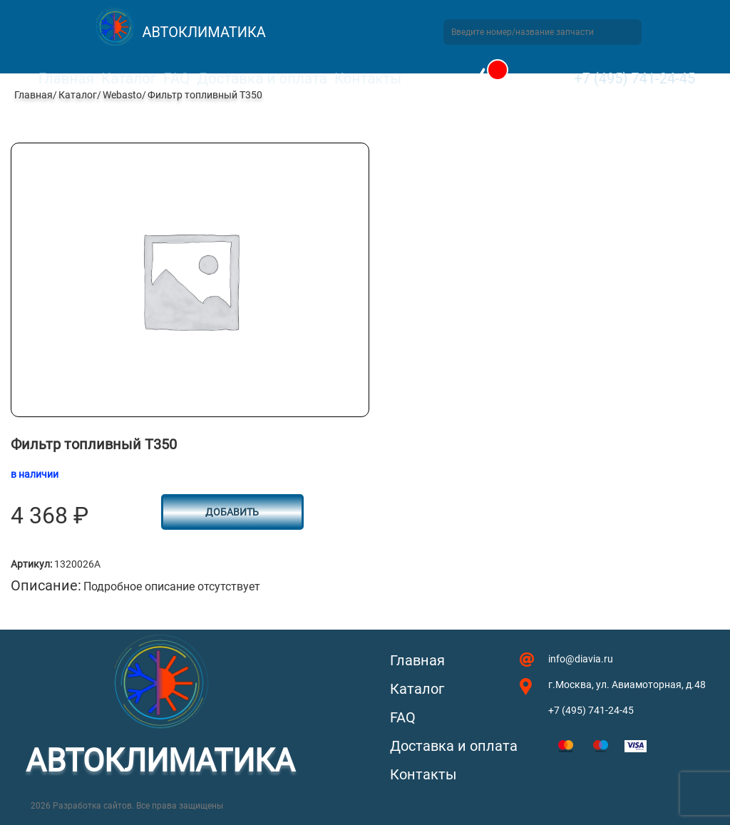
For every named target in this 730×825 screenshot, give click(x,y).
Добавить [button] (232, 512)
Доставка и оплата (262, 78)
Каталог (128, 78)
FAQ (176, 78)
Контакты (367, 78)
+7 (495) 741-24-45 (634, 78)
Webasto (122, 95)
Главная (66, 78)
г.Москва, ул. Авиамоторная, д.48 (627, 684)
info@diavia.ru (580, 659)
